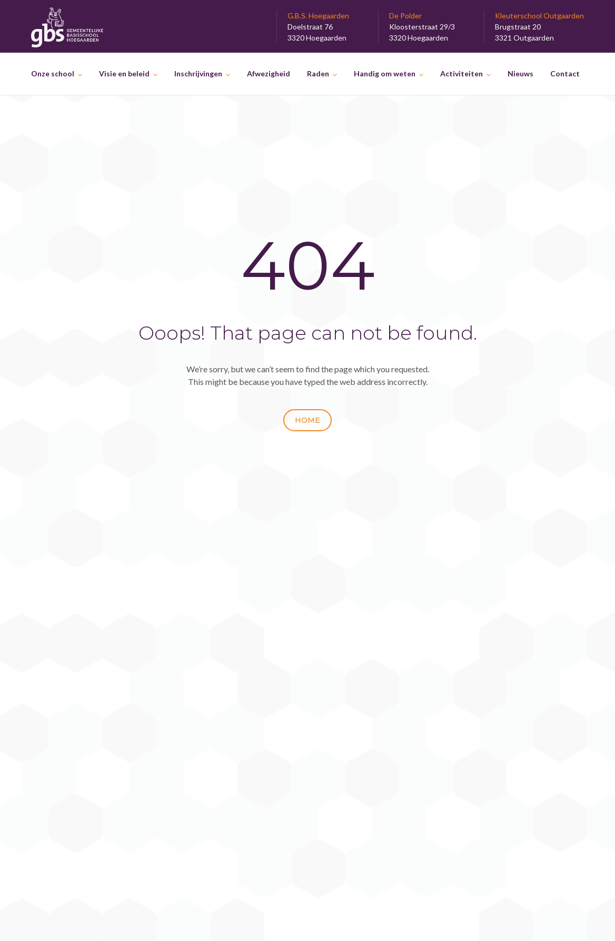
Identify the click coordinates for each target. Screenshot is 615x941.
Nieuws (520, 73)
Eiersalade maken (459, 650)
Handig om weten (384, 73)
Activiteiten (461, 73)
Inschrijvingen (198, 73)
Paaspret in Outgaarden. (471, 700)
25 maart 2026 (243, 648)
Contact (565, 73)
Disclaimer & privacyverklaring (87, 812)
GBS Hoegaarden (322, 921)
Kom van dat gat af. (462, 725)
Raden (318, 73)
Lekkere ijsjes (452, 637)
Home (307, 420)
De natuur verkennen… (468, 675)
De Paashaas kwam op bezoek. (483, 687)
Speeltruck (240, 692)
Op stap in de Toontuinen (473, 751)
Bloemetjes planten (463, 713)
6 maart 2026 (242, 675)
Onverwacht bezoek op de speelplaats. (290, 664)
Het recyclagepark (462, 662)
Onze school (52, 73)
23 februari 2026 (247, 703)
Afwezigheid (268, 73)
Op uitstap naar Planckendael (481, 738)
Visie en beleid (124, 73)
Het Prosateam (248, 637)
